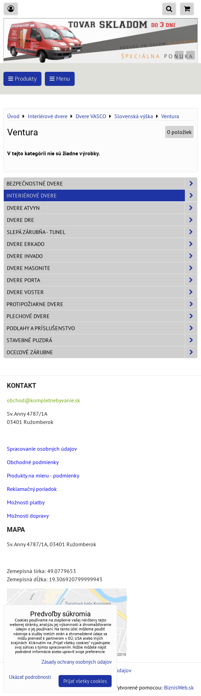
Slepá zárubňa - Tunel (102, 232)
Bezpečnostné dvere (102, 183)
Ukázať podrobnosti (30, 677)
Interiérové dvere (102, 195)
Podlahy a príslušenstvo (102, 328)
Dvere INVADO (102, 256)
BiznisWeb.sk (179, 687)
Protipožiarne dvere (102, 304)
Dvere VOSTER (102, 292)
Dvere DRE (102, 220)
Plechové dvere (102, 316)
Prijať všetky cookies (85, 681)
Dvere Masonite (102, 268)
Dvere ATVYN (102, 208)
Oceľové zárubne (102, 352)
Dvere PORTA (102, 280)
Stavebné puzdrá (102, 340)
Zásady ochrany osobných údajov (76, 662)
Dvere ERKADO (102, 244)
